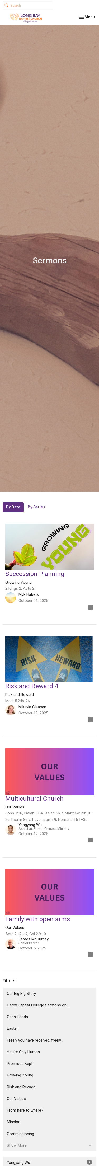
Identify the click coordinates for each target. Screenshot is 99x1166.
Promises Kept (19, 1063)
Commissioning (20, 1133)
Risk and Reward (21, 1087)
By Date (13, 507)
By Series (36, 507)
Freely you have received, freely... (35, 1040)
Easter (12, 1028)
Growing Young (20, 1075)
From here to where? (25, 1110)
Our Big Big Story (21, 993)
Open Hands (17, 1016)
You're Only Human (23, 1052)
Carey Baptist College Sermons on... (38, 1005)
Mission (13, 1122)
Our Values (16, 1098)
